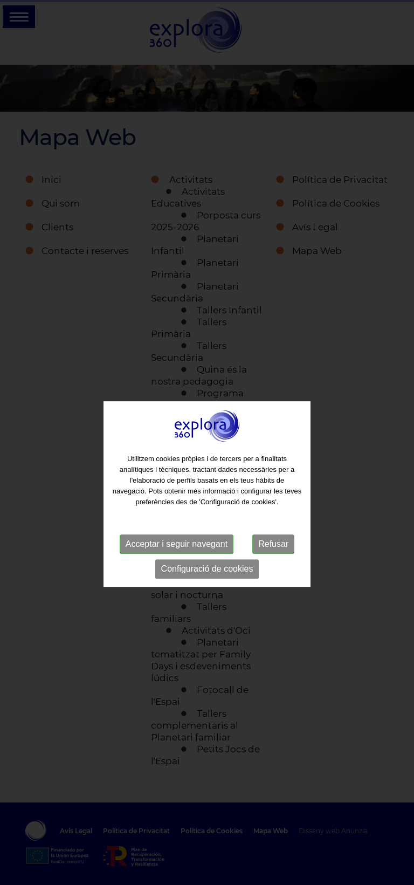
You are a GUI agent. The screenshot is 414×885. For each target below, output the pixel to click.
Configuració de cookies (207, 579)
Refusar (273, 554)
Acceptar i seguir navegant (176, 554)
